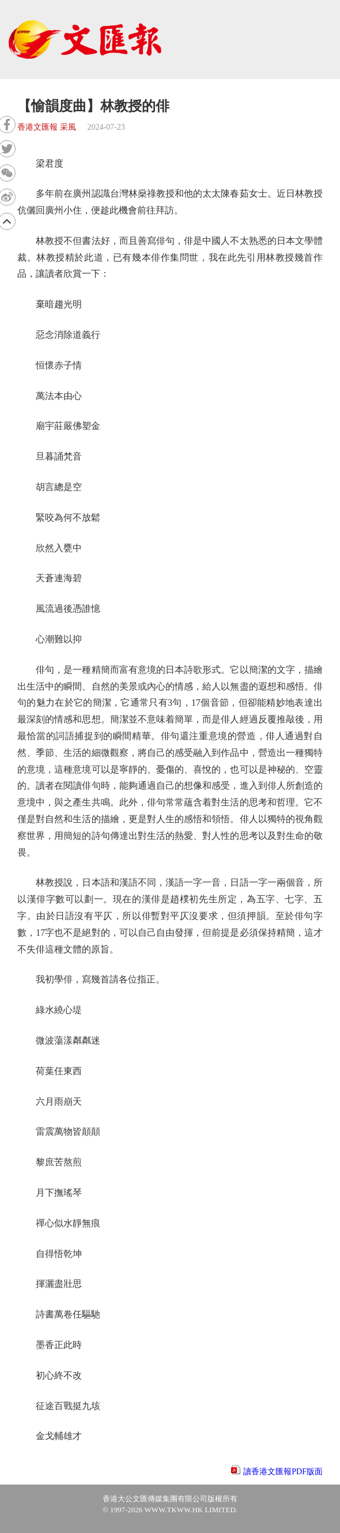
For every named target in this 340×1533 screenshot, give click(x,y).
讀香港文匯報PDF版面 (283, 1471)
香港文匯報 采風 (46, 127)
